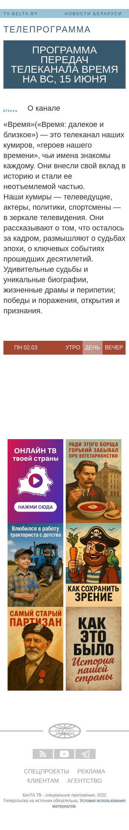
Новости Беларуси (93, 13)
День (92, 347)
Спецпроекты (46, 771)
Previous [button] (6, 347)
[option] (25, 348)
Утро (72, 347)
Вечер (114, 347)
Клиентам (43, 781)
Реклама (91, 771)
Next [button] (44, 347)
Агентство (84, 781)
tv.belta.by (20, 13)
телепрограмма (47, 29)
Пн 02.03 (25, 347)
